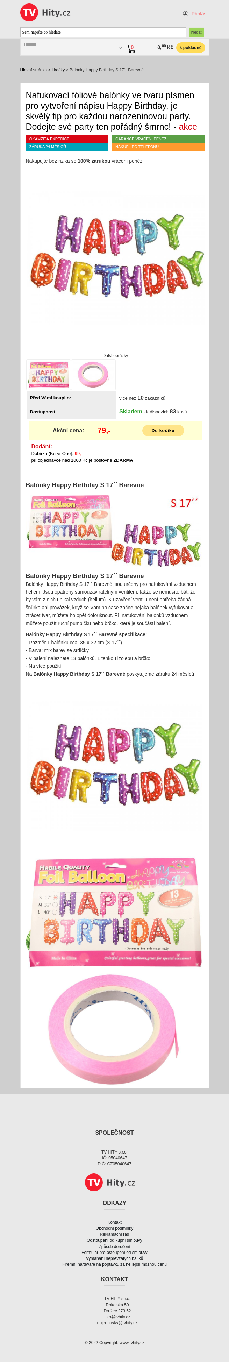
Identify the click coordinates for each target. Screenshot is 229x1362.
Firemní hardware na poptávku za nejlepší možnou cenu (114, 1264)
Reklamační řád (114, 1234)
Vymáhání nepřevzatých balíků (114, 1258)
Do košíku (163, 430)
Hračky (58, 70)
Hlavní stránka (33, 70)
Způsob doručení (114, 1246)
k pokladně (191, 47)
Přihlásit (200, 13)
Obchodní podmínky (114, 1228)
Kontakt (114, 1222)
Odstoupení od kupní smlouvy (114, 1240)
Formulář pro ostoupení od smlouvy (114, 1252)
